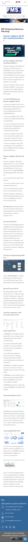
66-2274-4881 (9, 517)
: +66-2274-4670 (6, 3)
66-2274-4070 (9, 513)
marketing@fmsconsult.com (13, 521)
